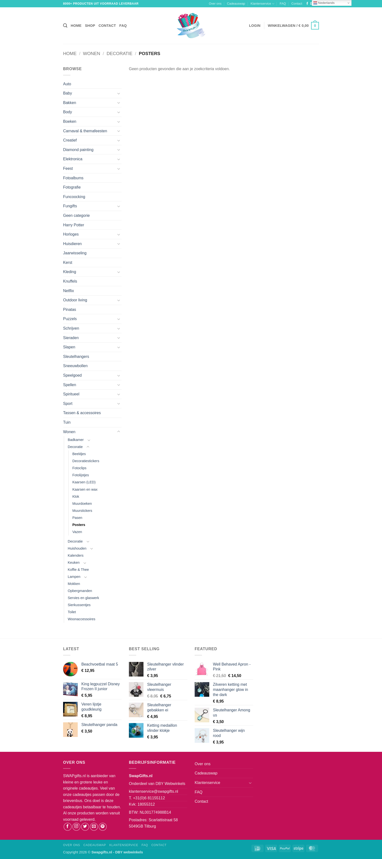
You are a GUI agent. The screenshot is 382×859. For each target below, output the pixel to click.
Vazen (77, 532)
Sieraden (71, 338)
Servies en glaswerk (83, 598)
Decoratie (120, 53)
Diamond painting (78, 150)
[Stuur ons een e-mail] (94, 827)
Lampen (74, 577)
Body (67, 112)
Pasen (77, 518)
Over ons (215, 3)
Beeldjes (79, 454)
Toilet (72, 612)
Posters (78, 525)
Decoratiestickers (85, 461)
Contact (296, 3)
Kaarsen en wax (84, 489)
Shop (90, 26)
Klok (75, 496)
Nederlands (324, 3)
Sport (67, 403)
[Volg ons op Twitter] (85, 827)
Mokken (74, 584)
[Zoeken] (65, 26)
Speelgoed (72, 375)
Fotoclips (79, 468)
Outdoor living (75, 300)
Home (76, 26)
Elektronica (72, 159)
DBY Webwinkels (170, 784)
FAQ (283, 3)
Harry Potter (73, 225)
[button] (254, 25)
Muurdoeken (82, 504)
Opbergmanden (80, 591)
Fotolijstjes (80, 475)
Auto (67, 84)
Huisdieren (72, 244)
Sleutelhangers (76, 356)
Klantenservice (262, 3)
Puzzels (70, 319)
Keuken (74, 562)
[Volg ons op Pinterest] (103, 827)
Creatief (70, 140)
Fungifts (70, 206)
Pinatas (69, 309)
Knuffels (70, 281)
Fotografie (72, 187)
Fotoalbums (73, 178)
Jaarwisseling (74, 253)
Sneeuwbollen (75, 366)
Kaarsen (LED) (84, 482)
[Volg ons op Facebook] (307, 3)
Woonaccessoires (81, 619)
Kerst (67, 262)
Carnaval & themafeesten (85, 131)
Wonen (91, 53)
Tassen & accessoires (82, 413)
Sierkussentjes (79, 605)
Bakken (69, 103)
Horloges (71, 234)
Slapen (69, 347)
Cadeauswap (236, 3)
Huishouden (77, 548)
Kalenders (76, 555)
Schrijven (71, 328)
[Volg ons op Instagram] (76, 827)
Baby (67, 93)
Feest (68, 168)
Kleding (69, 272)
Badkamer (76, 440)
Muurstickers (82, 511)
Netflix (68, 291)
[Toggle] (119, 93)
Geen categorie (76, 215)
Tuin (67, 422)
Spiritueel (71, 394)
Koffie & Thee (78, 570)
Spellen (69, 385)
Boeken (69, 121)
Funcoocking (74, 197)
